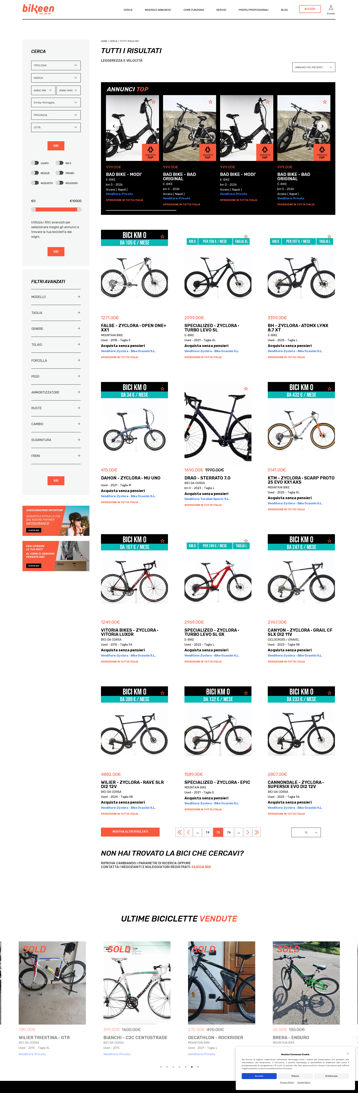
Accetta (259, 1076)
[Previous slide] (114, 126)
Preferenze (331, 1076)
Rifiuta (295, 1076)
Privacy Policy (287, 1082)
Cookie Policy (303, 1082)
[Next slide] (322, 126)
